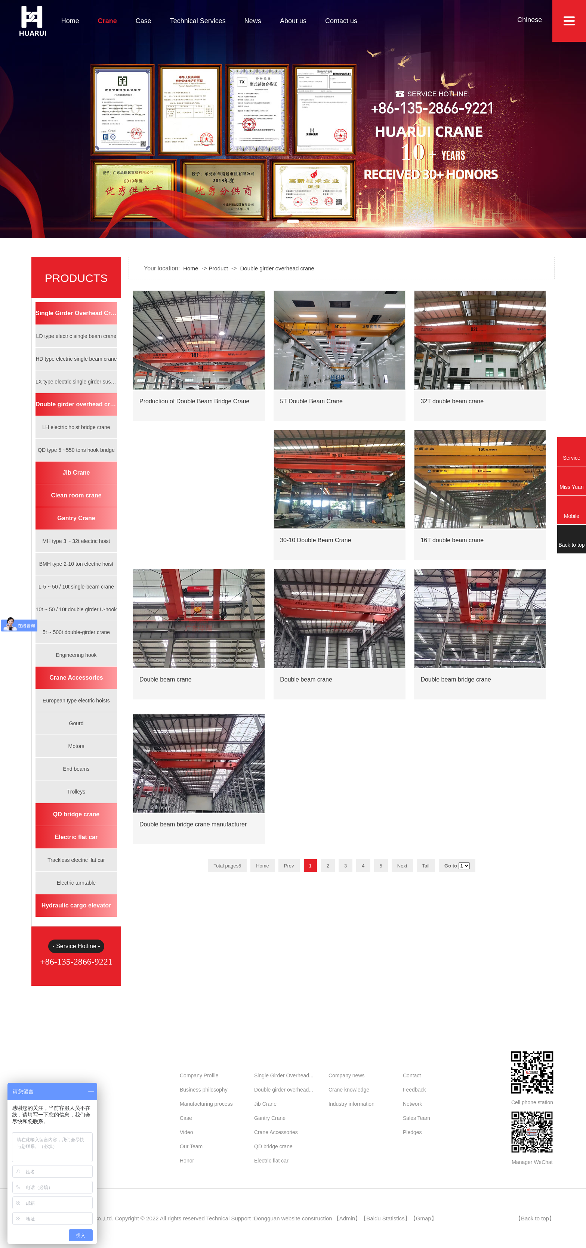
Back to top (535, 1218)
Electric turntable (76, 883)
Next (402, 866)
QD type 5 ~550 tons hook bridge (76, 450)
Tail (426, 866)
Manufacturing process (206, 1104)
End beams (76, 769)
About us (293, 21)
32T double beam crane (452, 407)
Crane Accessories (76, 677)
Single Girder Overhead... (284, 1075)
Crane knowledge (349, 1090)
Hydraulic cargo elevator (76, 905)
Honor (187, 1161)
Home (70, 21)
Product (218, 268)
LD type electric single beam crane (76, 336)
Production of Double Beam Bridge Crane (194, 407)
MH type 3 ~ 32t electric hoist (76, 541)
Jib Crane (76, 472)
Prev (289, 866)
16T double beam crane (452, 546)
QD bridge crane (76, 814)
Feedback (414, 1090)
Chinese (529, 20)
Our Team (191, 1146)
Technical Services (198, 21)
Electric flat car (76, 837)
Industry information (351, 1104)
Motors (76, 746)
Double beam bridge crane (455, 685)
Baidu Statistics (385, 1218)
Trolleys (76, 792)
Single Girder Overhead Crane (76, 313)
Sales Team (416, 1118)
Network (412, 1104)
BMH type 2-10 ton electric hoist (76, 564)
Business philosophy (204, 1090)
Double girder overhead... (283, 1090)
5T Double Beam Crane (311, 407)
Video (186, 1132)
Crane (107, 21)
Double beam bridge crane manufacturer (193, 830)
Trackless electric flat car (76, 860)
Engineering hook (76, 655)
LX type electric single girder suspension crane (76, 382)
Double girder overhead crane (76, 404)
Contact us (341, 21)
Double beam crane (165, 685)
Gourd (76, 723)
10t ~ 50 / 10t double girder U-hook (76, 609)
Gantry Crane (76, 518)
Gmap (423, 1218)
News (252, 21)
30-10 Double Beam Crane (315, 546)
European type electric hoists (76, 701)
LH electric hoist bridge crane (76, 427)
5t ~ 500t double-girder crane (76, 632)
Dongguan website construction (293, 1218)
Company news (347, 1075)
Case (143, 21)
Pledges (412, 1132)
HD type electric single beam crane (76, 359)
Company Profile (199, 1075)
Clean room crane (76, 495)
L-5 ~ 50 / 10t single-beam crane (76, 587)
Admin (347, 1218)
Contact (412, 1075)
